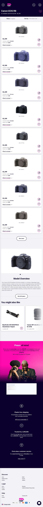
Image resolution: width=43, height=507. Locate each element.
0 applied (11, 19)
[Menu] (3, 4)
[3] (22, 274)
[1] (20, 274)
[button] (39, 40)
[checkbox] (39, 44)
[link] (10, 4)
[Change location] (7, 504)
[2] (21, 274)
